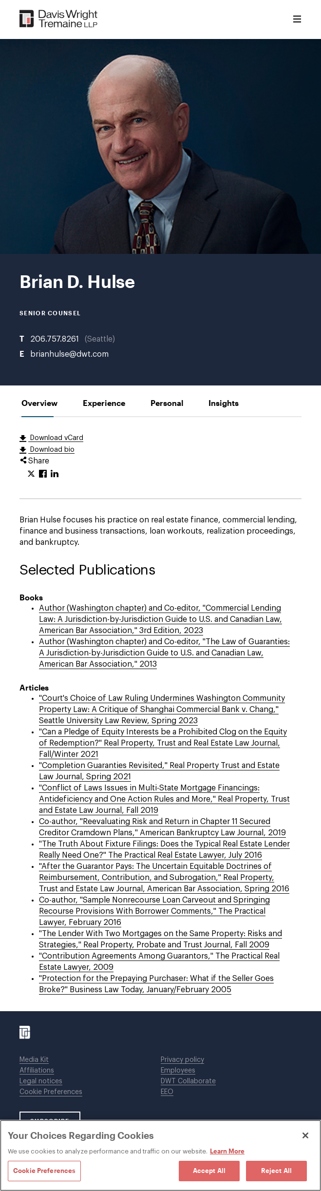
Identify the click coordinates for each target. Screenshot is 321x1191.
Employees (178, 1070)
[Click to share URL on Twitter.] (31, 474)
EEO (167, 1092)
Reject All (276, 1170)
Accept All (209, 1170)
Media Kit (34, 1060)
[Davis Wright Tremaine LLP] (58, 19)
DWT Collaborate (188, 1081)
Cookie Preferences (50, 1092)
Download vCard (55, 438)
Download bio (51, 449)
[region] (160, 1155)
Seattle (100, 339)
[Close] (305, 1135)
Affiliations (36, 1070)
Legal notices (40, 1081)
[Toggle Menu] (297, 19)
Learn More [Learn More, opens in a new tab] (227, 1151)
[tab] (39, 402)
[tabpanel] (160, 714)
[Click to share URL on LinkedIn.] (54, 474)
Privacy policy (182, 1060)
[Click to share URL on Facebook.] (43, 474)
